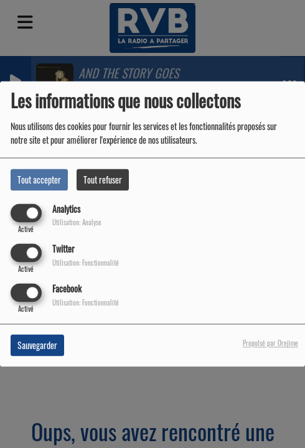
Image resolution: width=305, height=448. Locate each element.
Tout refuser (102, 179)
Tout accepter (39, 179)
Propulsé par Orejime (270, 343)
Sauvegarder (37, 345)
